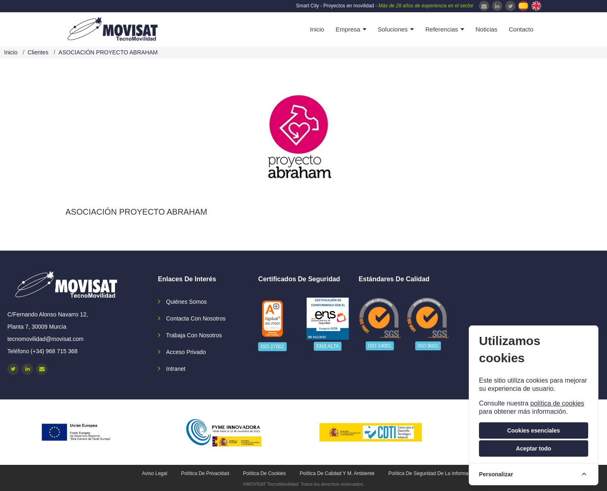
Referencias (441, 29)
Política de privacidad (205, 473)
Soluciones (392, 29)
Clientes (38, 52)
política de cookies (557, 403)
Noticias (486, 29)
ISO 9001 (428, 346)
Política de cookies (264, 473)
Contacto (521, 29)
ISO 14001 (379, 346)
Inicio (317, 29)
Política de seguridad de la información (433, 473)
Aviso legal (154, 473)
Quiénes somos (186, 301)
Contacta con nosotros (196, 318)
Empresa (348, 29)
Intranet (175, 368)
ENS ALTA (327, 346)
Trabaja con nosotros (194, 335)
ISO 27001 (272, 347)
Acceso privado (186, 352)
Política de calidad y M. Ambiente (337, 473)
